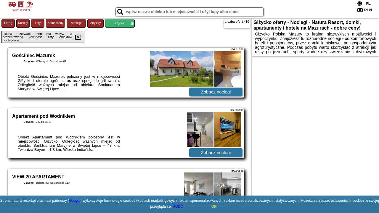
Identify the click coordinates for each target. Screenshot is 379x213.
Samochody (55, 23)
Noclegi (23, 23)
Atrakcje (76, 23)
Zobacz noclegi (216, 91)
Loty (38, 23)
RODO (178, 206)
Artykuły (95, 23)
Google (75, 201)
